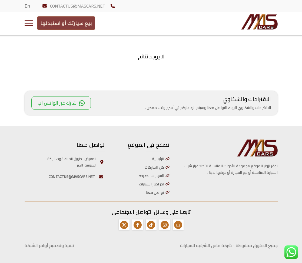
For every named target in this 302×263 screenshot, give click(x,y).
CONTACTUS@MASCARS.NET (77, 6)
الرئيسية (158, 158)
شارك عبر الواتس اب (61, 103)
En (27, 5)
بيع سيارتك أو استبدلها (66, 22)
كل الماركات (154, 167)
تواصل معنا (155, 192)
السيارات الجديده (151, 175)
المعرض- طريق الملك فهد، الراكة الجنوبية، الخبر (76, 161)
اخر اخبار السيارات (151, 184)
